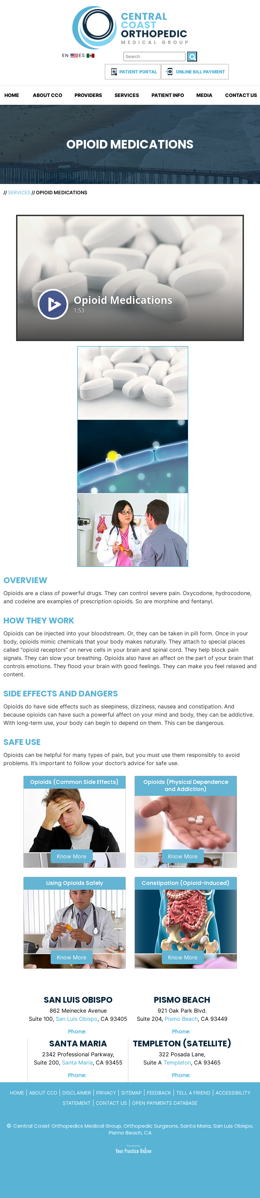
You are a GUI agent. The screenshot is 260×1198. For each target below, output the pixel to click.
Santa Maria (77, 1062)
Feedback (159, 1093)
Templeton (177, 1062)
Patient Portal (138, 71)
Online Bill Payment (200, 71)
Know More (71, 856)
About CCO (47, 95)
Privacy (106, 1093)
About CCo (44, 1093)
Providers (88, 95)
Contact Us (241, 95)
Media (204, 95)
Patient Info (168, 95)
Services (127, 95)
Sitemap (131, 1093)
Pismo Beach (181, 1018)
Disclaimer (76, 1093)
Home (11, 95)
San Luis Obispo (77, 1018)
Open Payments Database (164, 1103)
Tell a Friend (193, 1093)
